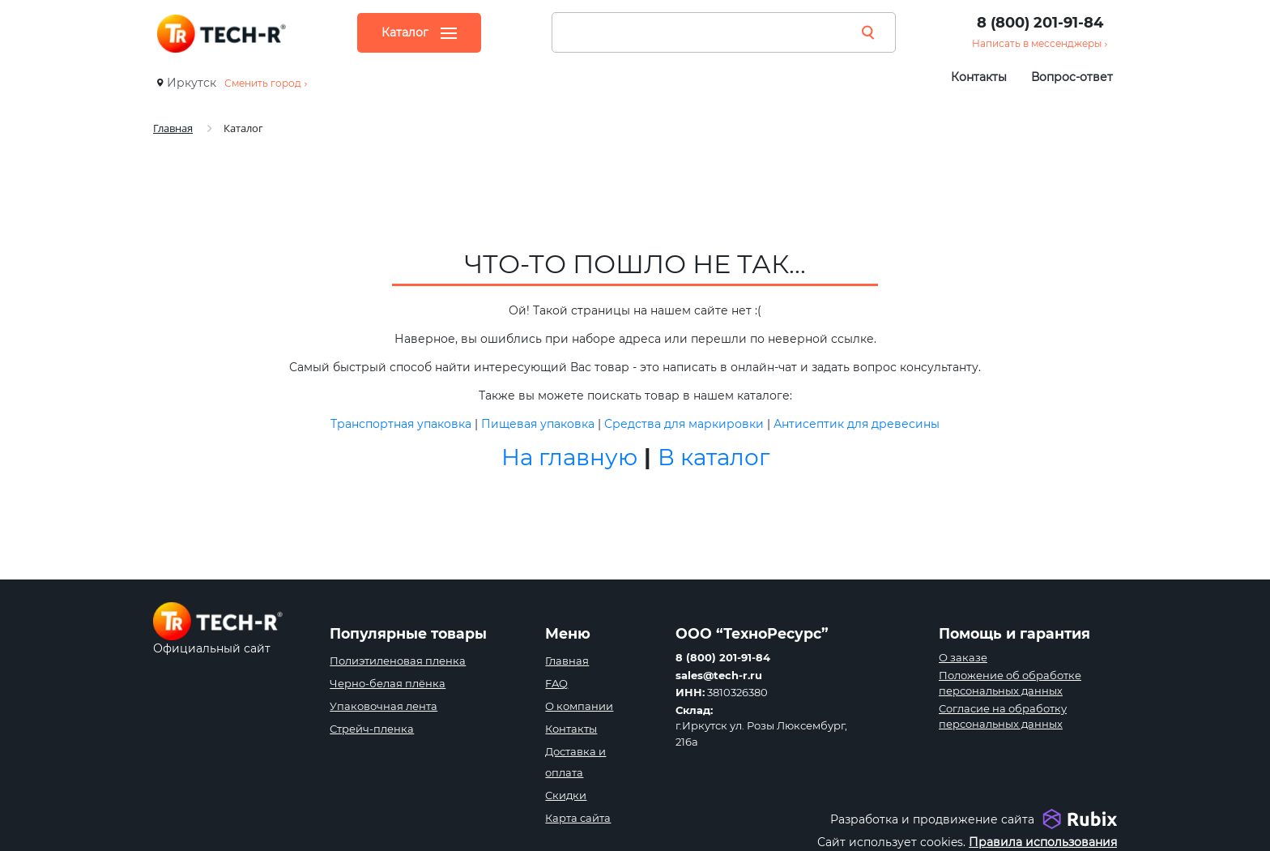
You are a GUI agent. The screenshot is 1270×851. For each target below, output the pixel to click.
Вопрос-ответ (1072, 77)
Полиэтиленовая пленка (398, 660)
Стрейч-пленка (372, 728)
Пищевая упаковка (538, 424)
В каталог (713, 457)
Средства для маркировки (684, 424)
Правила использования (1043, 842)
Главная (567, 660)
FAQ (556, 683)
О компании (579, 705)
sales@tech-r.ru (718, 675)
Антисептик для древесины (857, 424)
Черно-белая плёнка (387, 683)
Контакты (979, 77)
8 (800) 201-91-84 (1040, 23)
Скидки (565, 795)
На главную (569, 457)
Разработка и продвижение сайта (932, 819)
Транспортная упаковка (400, 424)
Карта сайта (578, 817)
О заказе (963, 657)
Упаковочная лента (383, 705)
